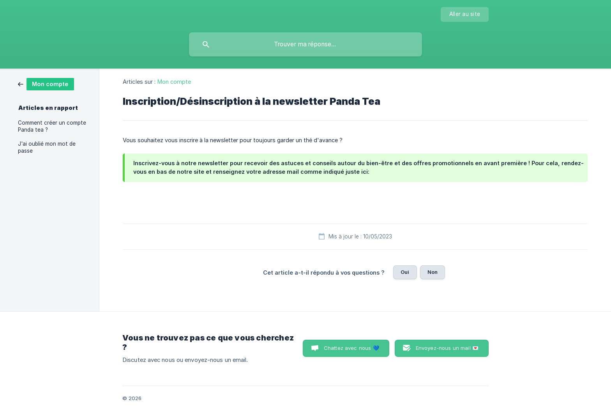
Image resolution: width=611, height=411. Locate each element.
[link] (46, 83)
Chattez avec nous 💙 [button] (351, 348)
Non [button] (432, 272)
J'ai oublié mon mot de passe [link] (47, 147)
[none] (465, 14)
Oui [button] (405, 272)
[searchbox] (305, 44)
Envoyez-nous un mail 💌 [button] (447, 348)
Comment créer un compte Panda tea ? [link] (52, 126)
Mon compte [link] (174, 81)
